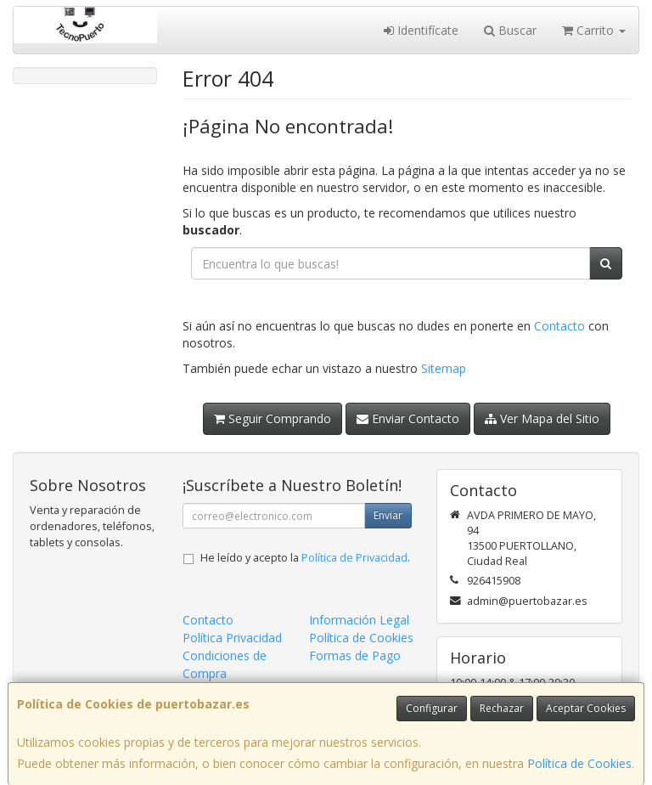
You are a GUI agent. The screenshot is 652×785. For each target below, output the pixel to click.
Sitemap (443, 368)
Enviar (388, 515)
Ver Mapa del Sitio (542, 418)
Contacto (559, 326)
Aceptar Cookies (586, 708)
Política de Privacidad (354, 558)
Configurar (432, 708)
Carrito (594, 30)
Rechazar (502, 708)
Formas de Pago (355, 655)
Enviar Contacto (408, 418)
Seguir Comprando (272, 418)
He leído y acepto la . (305, 558)
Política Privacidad (232, 638)
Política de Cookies (579, 763)
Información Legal (359, 620)
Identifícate (421, 30)
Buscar (510, 30)
